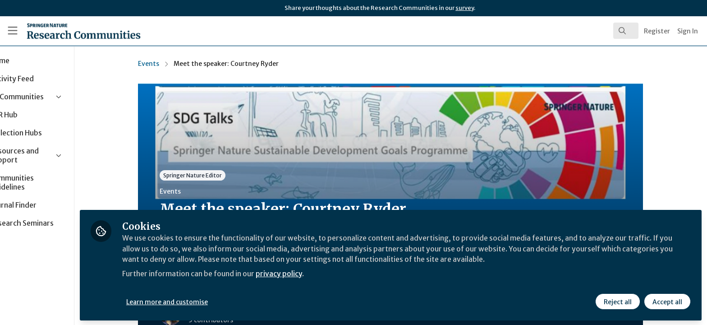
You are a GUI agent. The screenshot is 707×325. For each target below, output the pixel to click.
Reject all (618, 301)
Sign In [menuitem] (687, 31)
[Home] (72, 30)
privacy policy (321, 272)
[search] (625, 31)
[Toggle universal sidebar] (12, 30)
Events (169, 64)
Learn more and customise (208, 301)
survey (464, 8)
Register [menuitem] (657, 31)
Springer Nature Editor (213, 175)
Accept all (667, 301)
